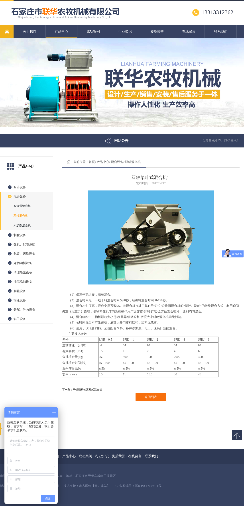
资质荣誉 (157, 31)
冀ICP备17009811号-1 (149, 486)
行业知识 (125, 31)
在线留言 (188, 31)
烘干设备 (20, 319)
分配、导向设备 (24, 309)
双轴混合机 (21, 215)
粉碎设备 (20, 187)
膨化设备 (20, 291)
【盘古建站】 (100, 486)
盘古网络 (85, 486)
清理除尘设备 (23, 272)
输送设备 (20, 300)
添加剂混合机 (22, 225)
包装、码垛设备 (24, 253)
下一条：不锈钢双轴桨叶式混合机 (82, 389)
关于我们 (29, 31)
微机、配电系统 (24, 244)
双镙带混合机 (22, 206)
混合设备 (20, 196)
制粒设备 (20, 235)
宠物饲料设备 (23, 263)
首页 (92, 162)
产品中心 (61, 34)
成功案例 (93, 31)
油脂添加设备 (23, 281)
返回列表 (151, 397)
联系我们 (220, 31)
